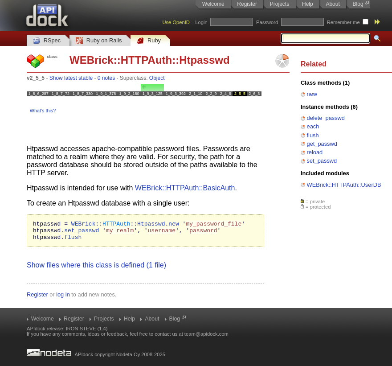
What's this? (43, 110)
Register (247, 4)
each (313, 126)
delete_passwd (326, 118)
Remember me (343, 22)
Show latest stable (71, 78)
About (332, 4)
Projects (279, 4)
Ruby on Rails (99, 41)
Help (307, 4)
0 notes (106, 78)
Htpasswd (204, 60)
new (312, 93)
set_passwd (322, 160)
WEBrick (91, 60)
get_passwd (322, 143)
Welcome (213, 4)
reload (315, 152)
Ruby (149, 41)
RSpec (47, 41)
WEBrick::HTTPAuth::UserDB (344, 184)
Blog (358, 4)
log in (63, 298)
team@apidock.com (206, 334)
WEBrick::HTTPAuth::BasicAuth (185, 188)
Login (201, 22)
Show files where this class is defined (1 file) (96, 269)
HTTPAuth (146, 60)
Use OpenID (176, 22)
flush (313, 135)
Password (267, 22)
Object (157, 78)
